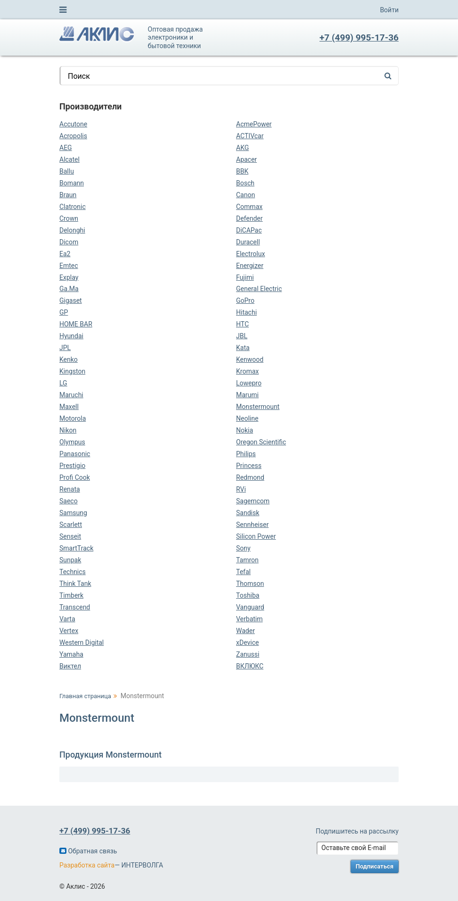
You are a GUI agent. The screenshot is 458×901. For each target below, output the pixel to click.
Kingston (72, 371)
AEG (65, 147)
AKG (242, 147)
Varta (67, 619)
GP (63, 312)
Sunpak (70, 560)
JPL (65, 347)
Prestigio (72, 465)
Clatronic (72, 206)
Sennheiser (252, 524)
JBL (241, 336)
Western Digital (81, 642)
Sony (243, 548)
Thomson (250, 583)
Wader (245, 630)
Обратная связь (88, 851)
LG (63, 383)
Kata (243, 347)
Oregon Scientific (261, 442)
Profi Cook (74, 477)
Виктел (70, 666)
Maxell (69, 406)
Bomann (71, 183)
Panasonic (74, 454)
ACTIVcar (249, 136)
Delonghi (72, 230)
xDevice (247, 642)
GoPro (245, 300)
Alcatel (69, 159)
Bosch (245, 183)
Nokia (244, 430)
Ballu (66, 171)
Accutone (73, 124)
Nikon (67, 430)
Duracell (248, 242)
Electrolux (250, 254)
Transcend (74, 607)
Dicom (68, 242)
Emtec (68, 265)
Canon (245, 195)
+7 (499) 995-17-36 (359, 37)
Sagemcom (253, 501)
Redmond (250, 477)
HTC (242, 324)
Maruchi (71, 395)
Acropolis (73, 136)
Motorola (72, 418)
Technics (72, 572)
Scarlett (70, 524)
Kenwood (249, 359)
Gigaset (70, 300)
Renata (69, 489)
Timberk (71, 595)
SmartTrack (76, 548)
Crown (68, 218)
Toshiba (247, 595)
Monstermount (257, 406)
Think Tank (75, 583)
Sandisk (247, 513)
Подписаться (375, 866)
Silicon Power (256, 536)
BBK (242, 171)
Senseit (70, 536)
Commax (249, 206)
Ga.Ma (69, 288)
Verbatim (249, 619)
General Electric (259, 288)
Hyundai (71, 336)
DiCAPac (249, 230)
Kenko (68, 359)
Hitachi (246, 312)
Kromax (247, 371)
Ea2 (64, 254)
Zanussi (247, 654)
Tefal (243, 572)
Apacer (246, 159)
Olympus (72, 442)
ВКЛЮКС (249, 666)
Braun (67, 195)
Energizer (249, 265)
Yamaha (71, 654)
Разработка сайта (86, 865)
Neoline (247, 418)
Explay (68, 277)
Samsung (73, 513)
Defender (249, 218)
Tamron (247, 560)
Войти (389, 10)
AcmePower (254, 124)
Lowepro (249, 383)
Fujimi (245, 277)
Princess (249, 465)
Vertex (68, 630)
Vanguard (250, 607)
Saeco (68, 501)
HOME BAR (75, 324)
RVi (241, 489)
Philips (246, 454)
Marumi (247, 395)
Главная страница (85, 696)
